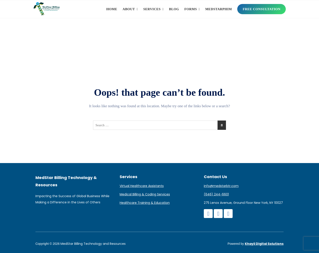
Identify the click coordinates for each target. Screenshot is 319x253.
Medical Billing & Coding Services (145, 194)
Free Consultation (261, 9)
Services (152, 9)
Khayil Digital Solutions (264, 243)
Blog (174, 9)
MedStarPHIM (218, 9)
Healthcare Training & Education (145, 202)
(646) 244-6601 (216, 194)
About (129, 9)
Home (111, 9)
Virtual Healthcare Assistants (142, 186)
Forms (190, 9)
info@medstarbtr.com (221, 186)
